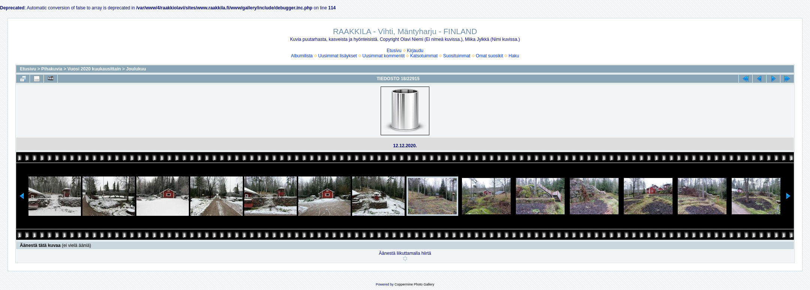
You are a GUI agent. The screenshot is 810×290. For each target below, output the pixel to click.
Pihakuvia (51, 69)
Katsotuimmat (424, 55)
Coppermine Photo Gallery (414, 284)
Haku (513, 55)
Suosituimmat (457, 55)
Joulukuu (136, 69)
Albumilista (302, 55)
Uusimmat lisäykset (337, 55)
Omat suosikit (489, 55)
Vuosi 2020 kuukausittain (94, 69)
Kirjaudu (415, 50)
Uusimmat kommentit (383, 55)
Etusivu (394, 50)
